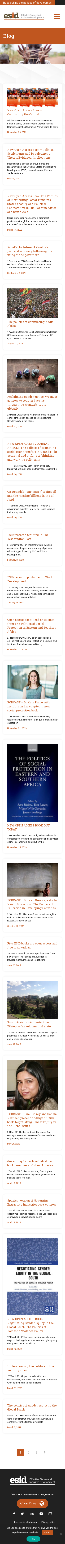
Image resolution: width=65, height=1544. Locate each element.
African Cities (28, 1503)
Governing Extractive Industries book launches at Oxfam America (30, 1163)
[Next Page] (44, 1452)
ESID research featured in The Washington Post (28, 537)
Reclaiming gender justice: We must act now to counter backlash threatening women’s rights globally (32, 402)
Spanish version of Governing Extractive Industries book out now (31, 1202)
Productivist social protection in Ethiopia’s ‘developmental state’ (30, 1024)
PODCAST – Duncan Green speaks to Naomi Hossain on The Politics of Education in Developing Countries (32, 904)
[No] (60, 1534)
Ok (33, 1539)
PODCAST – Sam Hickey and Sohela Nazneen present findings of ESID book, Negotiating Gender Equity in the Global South (32, 1120)
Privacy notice (48, 1522)
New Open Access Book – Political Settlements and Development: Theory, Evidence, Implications (31, 153)
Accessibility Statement (25, 1522)
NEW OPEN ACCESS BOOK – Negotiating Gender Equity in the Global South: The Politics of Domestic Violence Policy (30, 1325)
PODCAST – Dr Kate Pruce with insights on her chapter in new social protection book (28, 706)
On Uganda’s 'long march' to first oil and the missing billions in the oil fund (31, 495)
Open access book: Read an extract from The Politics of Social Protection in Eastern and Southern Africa (31, 625)
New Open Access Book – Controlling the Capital (24, 112)
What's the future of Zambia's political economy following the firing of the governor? (29, 251)
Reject (47, 1532)
